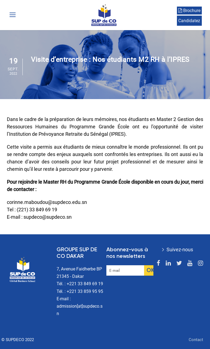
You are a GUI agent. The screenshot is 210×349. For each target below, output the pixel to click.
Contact (196, 339)
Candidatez (189, 20)
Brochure (189, 10)
